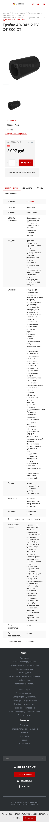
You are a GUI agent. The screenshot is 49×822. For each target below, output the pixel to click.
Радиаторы (24, 658)
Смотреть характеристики (16, 134)
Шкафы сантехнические (24, 704)
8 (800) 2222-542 (26, 767)
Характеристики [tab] (12, 188)
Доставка (24, 736)
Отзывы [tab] (39, 188)
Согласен (29, 818)
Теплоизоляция (24, 715)
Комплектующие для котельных (24, 700)
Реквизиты (24, 725)
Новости (24, 740)
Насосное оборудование (24, 708)
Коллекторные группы (24, 684)
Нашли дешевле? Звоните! (22, 172)
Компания (24, 720)
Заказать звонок (24, 774)
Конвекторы (24, 689)
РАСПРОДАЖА (24, 673)
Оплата (24, 733)
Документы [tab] (27, 188)
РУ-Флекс (11, 121)
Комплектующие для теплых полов (24, 711)
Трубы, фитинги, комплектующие (24, 665)
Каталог (24, 653)
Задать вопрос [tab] (11, 193)
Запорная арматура (24, 693)
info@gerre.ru (26, 781)
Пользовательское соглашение (24, 729)
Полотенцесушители (24, 669)
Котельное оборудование (24, 662)
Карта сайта (24, 744)
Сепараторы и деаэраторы (24, 697)
